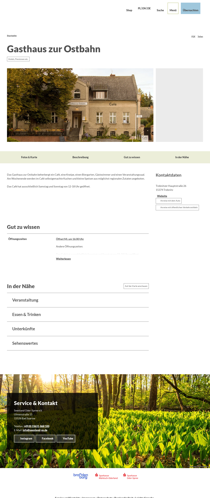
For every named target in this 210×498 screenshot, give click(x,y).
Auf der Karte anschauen (136, 281)
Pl (137, 10)
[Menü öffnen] (171, 10)
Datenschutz (104, 493)
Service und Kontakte (67, 493)
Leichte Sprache (144, 493)
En (142, 10)
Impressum (89, 493)
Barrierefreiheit (123, 493)
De (147, 10)
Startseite (12, 35)
